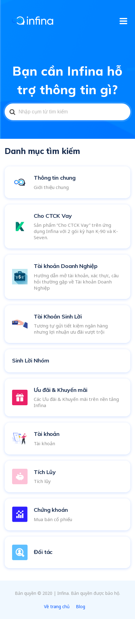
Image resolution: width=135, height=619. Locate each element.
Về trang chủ (57, 606)
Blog (80, 606)
